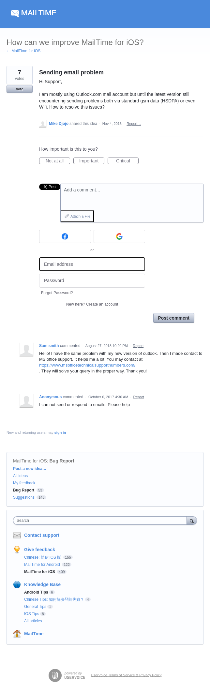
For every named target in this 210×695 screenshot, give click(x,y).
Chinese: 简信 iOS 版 (43, 557)
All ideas (20, 476)
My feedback (24, 483)
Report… (134, 124)
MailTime (34, 633)
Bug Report (62, 460)
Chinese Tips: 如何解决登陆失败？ (54, 599)
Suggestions (24, 497)
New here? (92, 304)
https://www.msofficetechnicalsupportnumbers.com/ (87, 365)
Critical (127, 161)
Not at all (58, 161)
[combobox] (101, 520)
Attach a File (80, 216)
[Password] (92, 281)
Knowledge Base (42, 584)
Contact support (41, 535)
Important (91, 161)
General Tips (35, 606)
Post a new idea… (29, 468)
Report (138, 346)
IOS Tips (31, 614)
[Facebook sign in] (65, 236)
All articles (33, 621)
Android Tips (36, 592)
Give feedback (39, 549)
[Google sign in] (119, 236)
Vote (19, 89)
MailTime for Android (42, 564)
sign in (60, 432)
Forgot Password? (57, 293)
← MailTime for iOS (23, 51)
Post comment (173, 318)
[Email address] (92, 264)
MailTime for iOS (30, 460)
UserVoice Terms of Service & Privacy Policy (126, 675)
